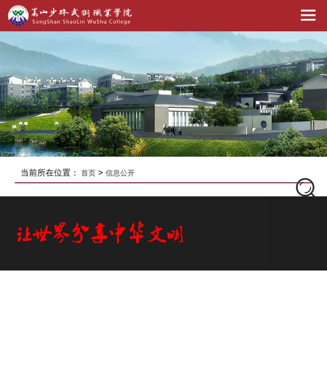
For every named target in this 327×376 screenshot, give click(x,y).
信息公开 (123, 173)
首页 (91, 173)
